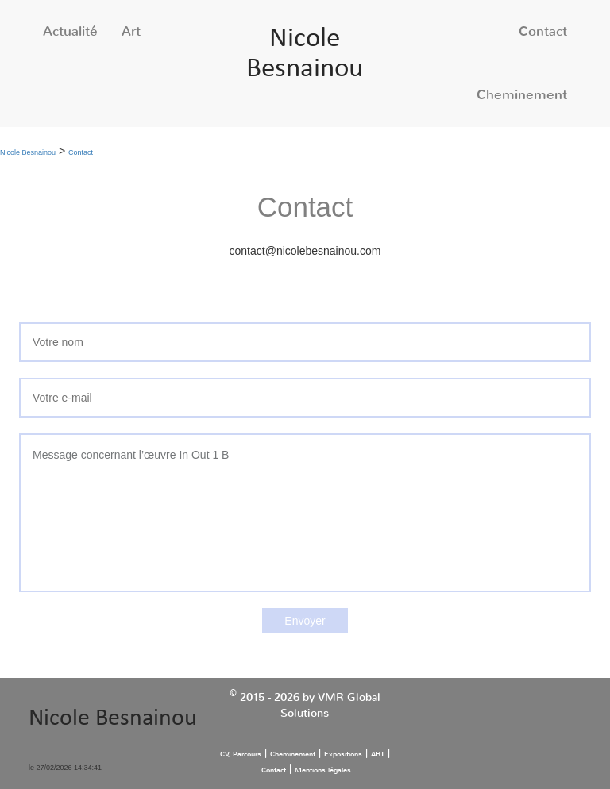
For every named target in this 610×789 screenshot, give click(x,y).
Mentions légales (323, 770)
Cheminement (522, 95)
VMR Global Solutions (330, 705)
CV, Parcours (240, 754)
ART (377, 754)
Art (131, 31)
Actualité (70, 31)
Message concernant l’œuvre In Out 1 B (305, 512)
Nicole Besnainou (28, 152)
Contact (543, 31)
